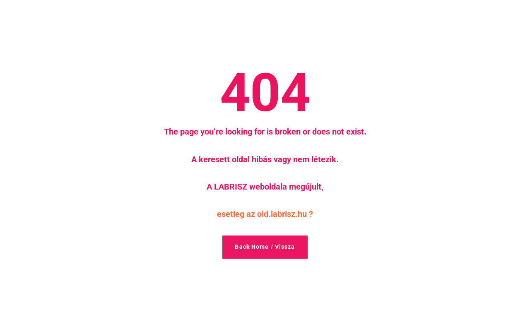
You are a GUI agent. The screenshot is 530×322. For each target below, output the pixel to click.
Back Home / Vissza (265, 246)
